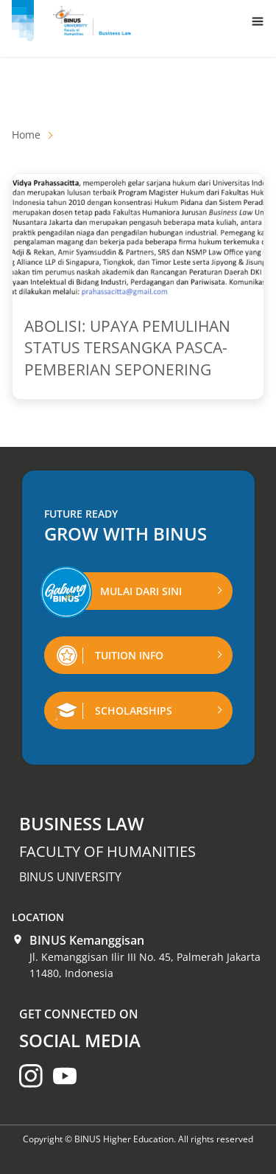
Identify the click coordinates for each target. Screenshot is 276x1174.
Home (26, 135)
